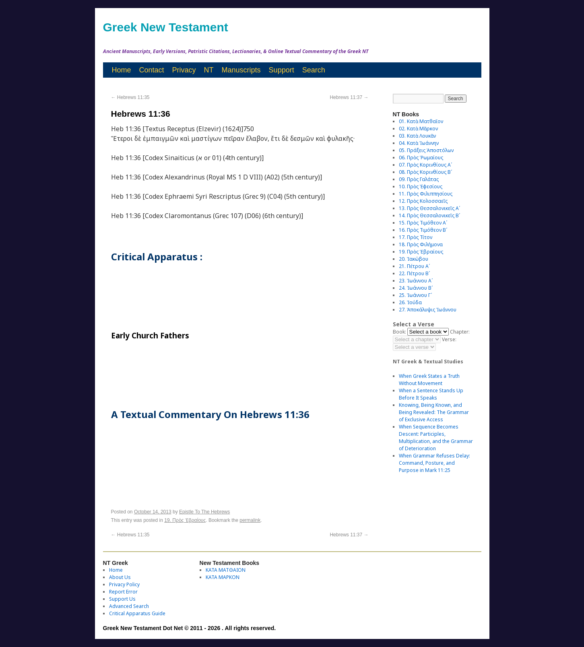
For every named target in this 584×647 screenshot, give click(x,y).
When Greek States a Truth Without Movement (429, 380)
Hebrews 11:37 (349, 97)
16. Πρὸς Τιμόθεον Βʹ (423, 230)
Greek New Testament (165, 27)
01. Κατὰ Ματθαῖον (421, 121)
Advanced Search (129, 606)
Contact (151, 70)
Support (281, 70)
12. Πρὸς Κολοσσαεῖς (423, 201)
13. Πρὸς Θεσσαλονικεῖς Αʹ (429, 208)
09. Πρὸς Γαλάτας (419, 179)
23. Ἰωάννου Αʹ (416, 280)
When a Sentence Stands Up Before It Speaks (431, 394)
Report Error (123, 591)
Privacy (184, 70)
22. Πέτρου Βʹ (414, 273)
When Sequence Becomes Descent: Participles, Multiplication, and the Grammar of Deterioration (436, 437)
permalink (249, 520)
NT (209, 70)
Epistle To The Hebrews (204, 512)
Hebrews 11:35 (130, 97)
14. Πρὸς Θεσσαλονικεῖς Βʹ (429, 215)
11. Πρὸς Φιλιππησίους (425, 193)
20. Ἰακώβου (413, 259)
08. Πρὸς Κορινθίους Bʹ (425, 172)
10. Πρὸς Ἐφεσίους (420, 186)
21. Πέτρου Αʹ (414, 266)
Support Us (122, 598)
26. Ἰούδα (410, 302)
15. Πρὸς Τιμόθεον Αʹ (423, 222)
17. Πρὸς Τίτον (415, 237)
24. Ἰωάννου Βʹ (416, 287)
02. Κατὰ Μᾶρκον (418, 128)
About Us (120, 577)
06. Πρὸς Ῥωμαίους (421, 157)
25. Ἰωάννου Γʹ (415, 295)
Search (313, 70)
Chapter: (460, 331)
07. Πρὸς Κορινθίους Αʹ (425, 164)
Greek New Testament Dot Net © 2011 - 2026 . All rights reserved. (189, 628)
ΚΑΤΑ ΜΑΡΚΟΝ (222, 577)
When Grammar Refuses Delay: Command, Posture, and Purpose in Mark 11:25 (434, 463)
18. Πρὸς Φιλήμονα (421, 244)
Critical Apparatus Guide (137, 613)
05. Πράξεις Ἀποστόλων (426, 150)
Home (121, 70)
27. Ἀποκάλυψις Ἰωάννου (427, 309)
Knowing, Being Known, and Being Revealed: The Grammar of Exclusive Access (434, 412)
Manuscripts (241, 70)
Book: (399, 331)
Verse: (449, 339)
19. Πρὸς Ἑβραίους (185, 520)
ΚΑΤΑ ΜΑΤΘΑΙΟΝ (226, 570)
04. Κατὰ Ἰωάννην (419, 143)
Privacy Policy (124, 584)
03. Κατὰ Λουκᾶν (417, 135)
